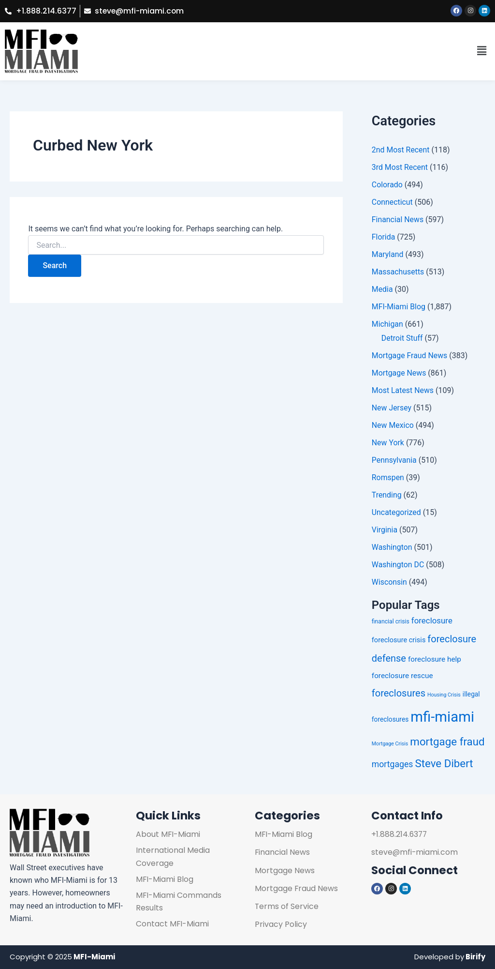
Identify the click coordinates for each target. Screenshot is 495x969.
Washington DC (398, 564)
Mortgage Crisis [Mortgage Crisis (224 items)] (390, 744)
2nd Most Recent (401, 149)
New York (388, 442)
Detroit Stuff (402, 338)
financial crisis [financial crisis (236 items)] (390, 621)
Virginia (385, 529)
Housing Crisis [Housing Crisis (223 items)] (444, 695)
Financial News (398, 219)
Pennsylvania (394, 460)
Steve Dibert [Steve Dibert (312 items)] (444, 763)
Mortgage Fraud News (410, 355)
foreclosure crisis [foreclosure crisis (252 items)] (399, 640)
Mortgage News (399, 373)
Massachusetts (398, 271)
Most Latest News (403, 390)
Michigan (387, 324)
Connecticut (392, 202)
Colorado (387, 184)
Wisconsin (390, 582)
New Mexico (393, 425)
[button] (482, 51)
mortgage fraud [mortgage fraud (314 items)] (447, 742)
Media (382, 289)
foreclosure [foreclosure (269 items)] (431, 620)
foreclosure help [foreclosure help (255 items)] (434, 659)
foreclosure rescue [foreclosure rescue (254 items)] (402, 675)
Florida (383, 237)
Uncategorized (397, 512)
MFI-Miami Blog (399, 306)
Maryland (388, 254)
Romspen (388, 477)
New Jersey (392, 407)
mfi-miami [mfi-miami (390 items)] (442, 717)
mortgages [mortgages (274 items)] (392, 764)
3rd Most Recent (400, 167)
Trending (387, 495)
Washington (392, 547)
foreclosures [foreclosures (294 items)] (398, 693)
